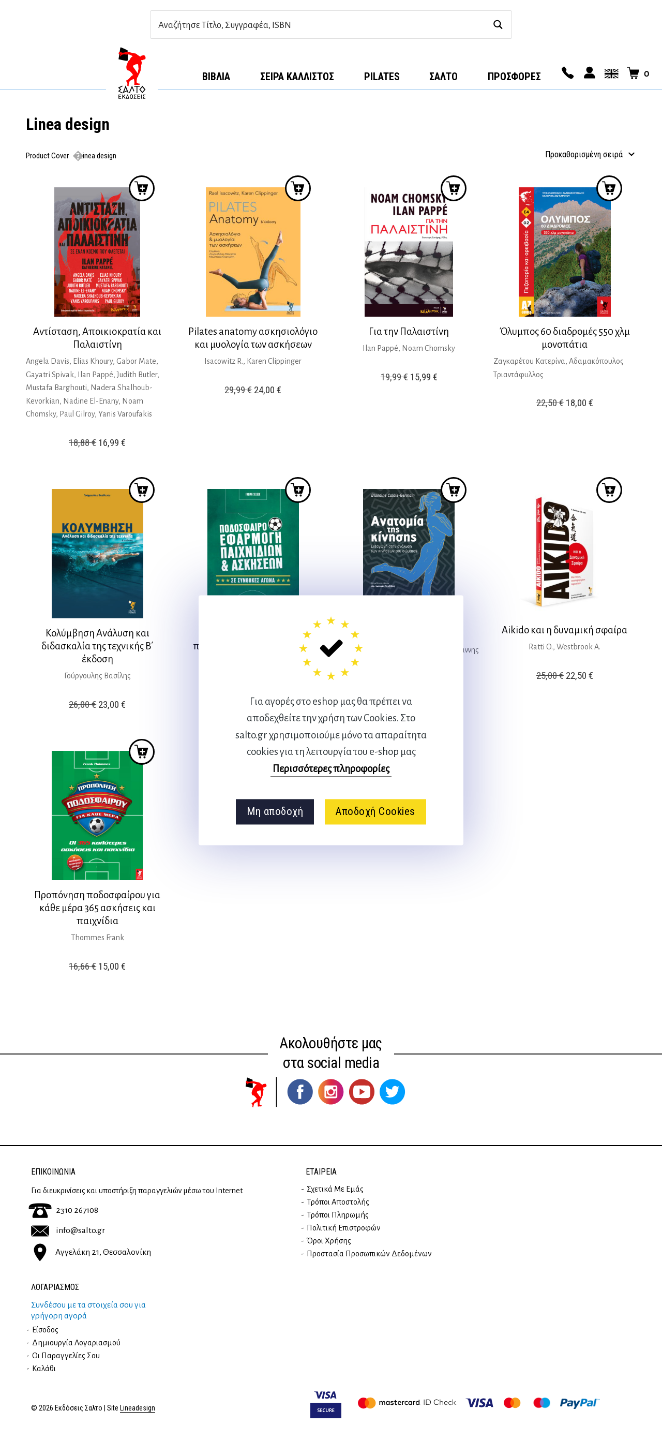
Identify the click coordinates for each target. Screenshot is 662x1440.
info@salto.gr (68, 1230)
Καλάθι (44, 1368)
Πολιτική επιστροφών (344, 1228)
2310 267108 (63, 1210)
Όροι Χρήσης (329, 1241)
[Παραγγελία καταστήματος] (588, 155)
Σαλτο (443, 76)
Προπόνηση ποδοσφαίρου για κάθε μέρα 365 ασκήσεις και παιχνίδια (97, 907)
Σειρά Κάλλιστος (297, 76)
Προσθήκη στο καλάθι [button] (142, 188)
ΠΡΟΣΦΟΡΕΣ (514, 76)
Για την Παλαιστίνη (409, 331)
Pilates (382, 76)
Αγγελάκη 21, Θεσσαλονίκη (91, 1251)
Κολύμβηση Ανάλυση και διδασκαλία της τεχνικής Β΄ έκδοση (97, 646)
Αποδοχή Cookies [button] (375, 812)
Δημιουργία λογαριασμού (76, 1343)
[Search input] (320, 24)
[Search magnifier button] (497, 24)
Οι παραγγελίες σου (66, 1356)
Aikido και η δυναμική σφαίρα (564, 630)
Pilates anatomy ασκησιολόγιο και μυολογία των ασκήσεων (253, 338)
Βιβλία (216, 76)
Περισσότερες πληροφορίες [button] (331, 768)
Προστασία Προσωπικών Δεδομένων (369, 1254)
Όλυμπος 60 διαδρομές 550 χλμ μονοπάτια (565, 338)
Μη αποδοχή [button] (275, 812)
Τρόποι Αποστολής (338, 1202)
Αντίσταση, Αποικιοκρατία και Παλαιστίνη (97, 338)
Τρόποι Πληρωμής (338, 1215)
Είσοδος (45, 1330)
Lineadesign (137, 1408)
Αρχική (132, 73)
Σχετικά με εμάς (335, 1189)
